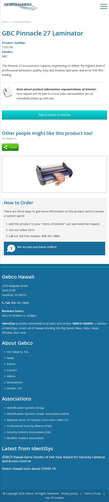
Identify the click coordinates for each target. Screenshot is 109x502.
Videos (11, 376)
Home (5, 22)
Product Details (22, 22)
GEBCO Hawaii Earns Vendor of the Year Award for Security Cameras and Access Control (53, 459)
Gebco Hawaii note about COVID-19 (28, 469)
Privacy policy (69, 493)
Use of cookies (54, 497)
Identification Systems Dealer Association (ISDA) (38, 414)
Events (11, 364)
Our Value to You (18, 352)
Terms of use (92, 493)
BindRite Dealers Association (25, 438)
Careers (12, 370)
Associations (15, 382)
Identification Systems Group (25, 408)
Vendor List (14, 388)
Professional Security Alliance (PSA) (29, 426)
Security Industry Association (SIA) (29, 432)
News (10, 358)
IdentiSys (8, 323)
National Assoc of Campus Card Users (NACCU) (37, 420)
